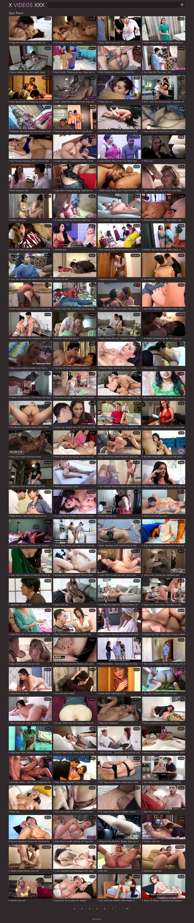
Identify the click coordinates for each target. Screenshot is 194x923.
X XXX (26, 4)
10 (127, 908)
